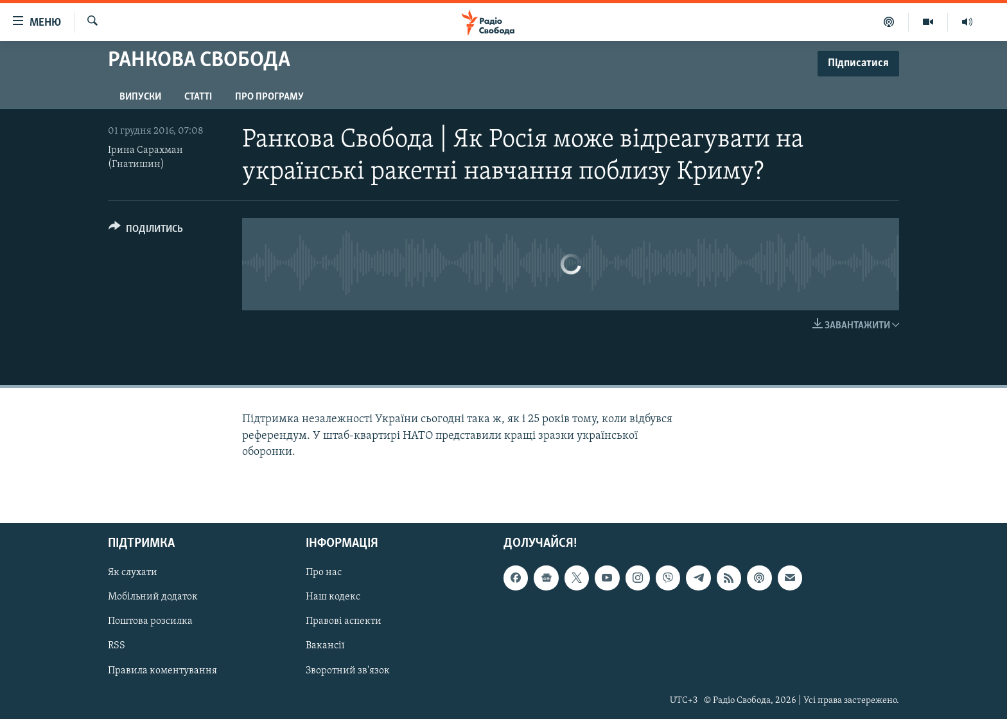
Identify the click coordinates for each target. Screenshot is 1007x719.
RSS (116, 646)
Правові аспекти (343, 621)
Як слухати (132, 572)
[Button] (146, 231)
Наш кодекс (333, 597)
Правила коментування (162, 670)
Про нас (324, 572)
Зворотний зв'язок (348, 670)
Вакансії (325, 646)
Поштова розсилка (150, 621)
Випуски (140, 97)
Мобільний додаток (153, 597)
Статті (198, 97)
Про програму (269, 97)
